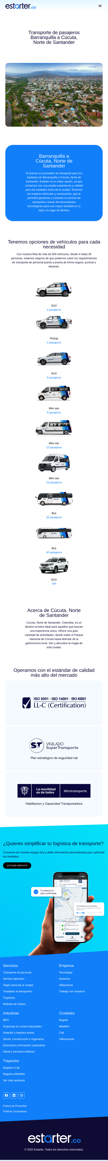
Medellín (64, 1026)
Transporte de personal (17, 972)
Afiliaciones (66, 985)
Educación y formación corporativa (24, 1045)
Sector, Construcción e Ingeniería (23, 1039)
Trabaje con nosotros (72, 991)
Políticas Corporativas (15, 1111)
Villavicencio (66, 1039)
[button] (100, 5)
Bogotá (63, 1020)
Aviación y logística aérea (18, 1032)
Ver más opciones (14, 1080)
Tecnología (65, 972)
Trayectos (9, 997)
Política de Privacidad (15, 1106)
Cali (61, 1032)
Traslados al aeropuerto (17, 991)
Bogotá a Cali (11, 1067)
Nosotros (64, 978)
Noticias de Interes (14, 1004)
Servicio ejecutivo (13, 978)
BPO (6, 1020)
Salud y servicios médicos (19, 1051)
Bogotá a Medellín (14, 1074)
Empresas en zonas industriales (22, 1026)
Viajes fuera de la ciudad (18, 985)
